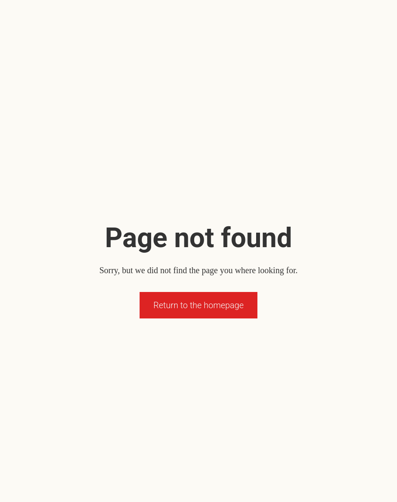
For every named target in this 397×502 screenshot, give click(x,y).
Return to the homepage (198, 305)
